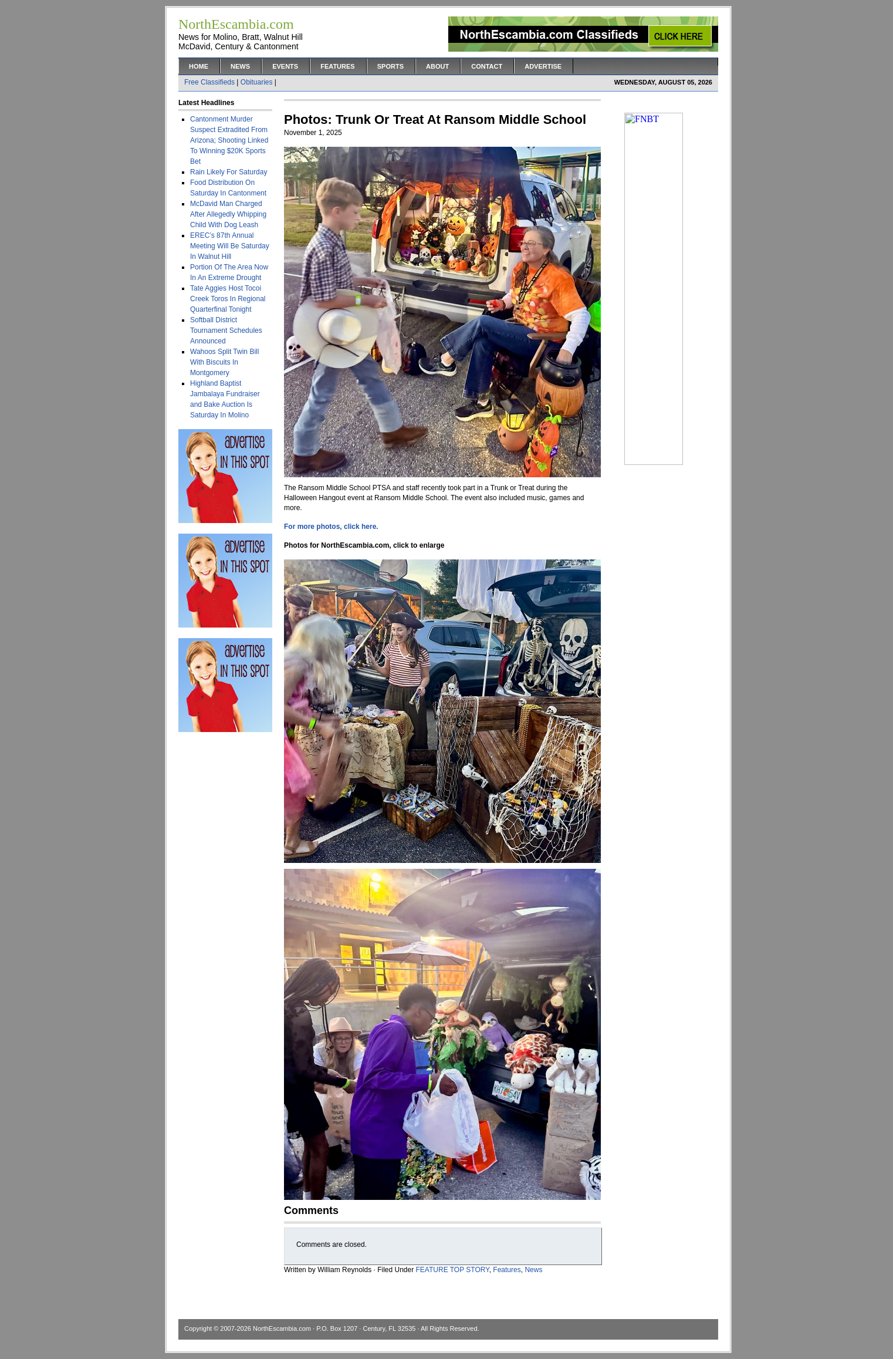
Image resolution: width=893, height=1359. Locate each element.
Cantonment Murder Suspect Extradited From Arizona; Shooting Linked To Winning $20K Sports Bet (229, 140)
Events (285, 66)
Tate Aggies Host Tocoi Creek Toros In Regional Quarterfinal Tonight (228, 298)
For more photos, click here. (331, 526)
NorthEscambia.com (282, 1328)
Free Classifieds (209, 82)
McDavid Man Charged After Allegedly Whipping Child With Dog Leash (228, 214)
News (240, 66)
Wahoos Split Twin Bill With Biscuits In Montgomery (224, 362)
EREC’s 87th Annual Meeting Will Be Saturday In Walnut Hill (229, 246)
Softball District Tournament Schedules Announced (226, 330)
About (437, 66)
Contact (486, 66)
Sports (390, 66)
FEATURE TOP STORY (452, 1270)
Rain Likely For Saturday (228, 172)
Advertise (543, 66)
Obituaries (257, 82)
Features (337, 66)
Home (198, 66)
